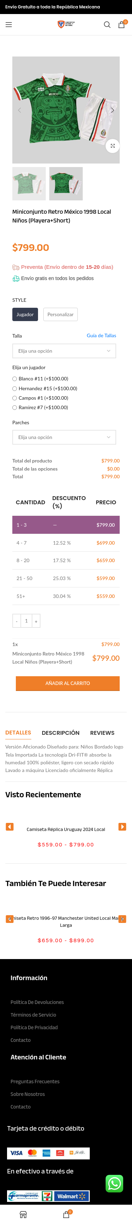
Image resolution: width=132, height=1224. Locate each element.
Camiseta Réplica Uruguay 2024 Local (66, 829)
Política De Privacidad (34, 1027)
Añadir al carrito (67, 683)
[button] (9, 826)
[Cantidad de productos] (26, 621)
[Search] (107, 25)
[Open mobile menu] (9, 25)
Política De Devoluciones (37, 1002)
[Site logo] (66, 24)
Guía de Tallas (101, 335)
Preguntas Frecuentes (35, 1081)
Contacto (21, 1040)
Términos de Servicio (33, 1015)
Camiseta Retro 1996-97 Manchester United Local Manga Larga (66, 921)
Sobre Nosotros (28, 1094)
